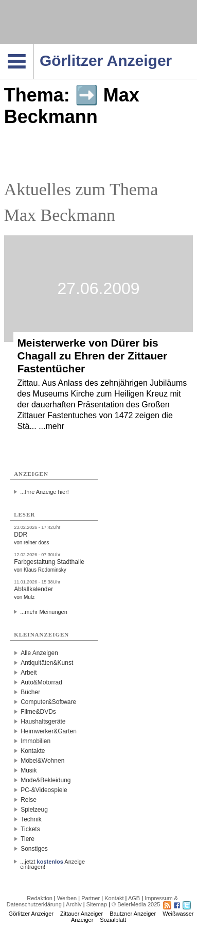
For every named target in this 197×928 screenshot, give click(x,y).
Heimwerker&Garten (49, 731)
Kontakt (113, 898)
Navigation (33, 47)
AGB (134, 898)
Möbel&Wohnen (42, 760)
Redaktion (39, 898)
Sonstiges (34, 848)
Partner (90, 898)
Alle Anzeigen (39, 653)
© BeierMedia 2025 (136, 904)
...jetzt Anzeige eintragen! (52, 861)
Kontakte (33, 750)
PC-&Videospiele (44, 790)
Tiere (27, 838)
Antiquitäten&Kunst (47, 662)
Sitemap (96, 904)
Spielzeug (34, 809)
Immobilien (35, 741)
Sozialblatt (113, 920)
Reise (29, 799)
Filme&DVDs (38, 711)
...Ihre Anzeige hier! (44, 491)
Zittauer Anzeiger (81, 913)
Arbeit (29, 672)
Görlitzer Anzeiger (31, 913)
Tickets (30, 829)
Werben (67, 898)
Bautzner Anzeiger (133, 913)
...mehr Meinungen (43, 611)
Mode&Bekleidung (45, 780)
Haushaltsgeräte (43, 721)
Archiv (74, 904)
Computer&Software (48, 701)
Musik (29, 770)
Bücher (30, 692)
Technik (31, 819)
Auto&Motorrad (41, 682)
